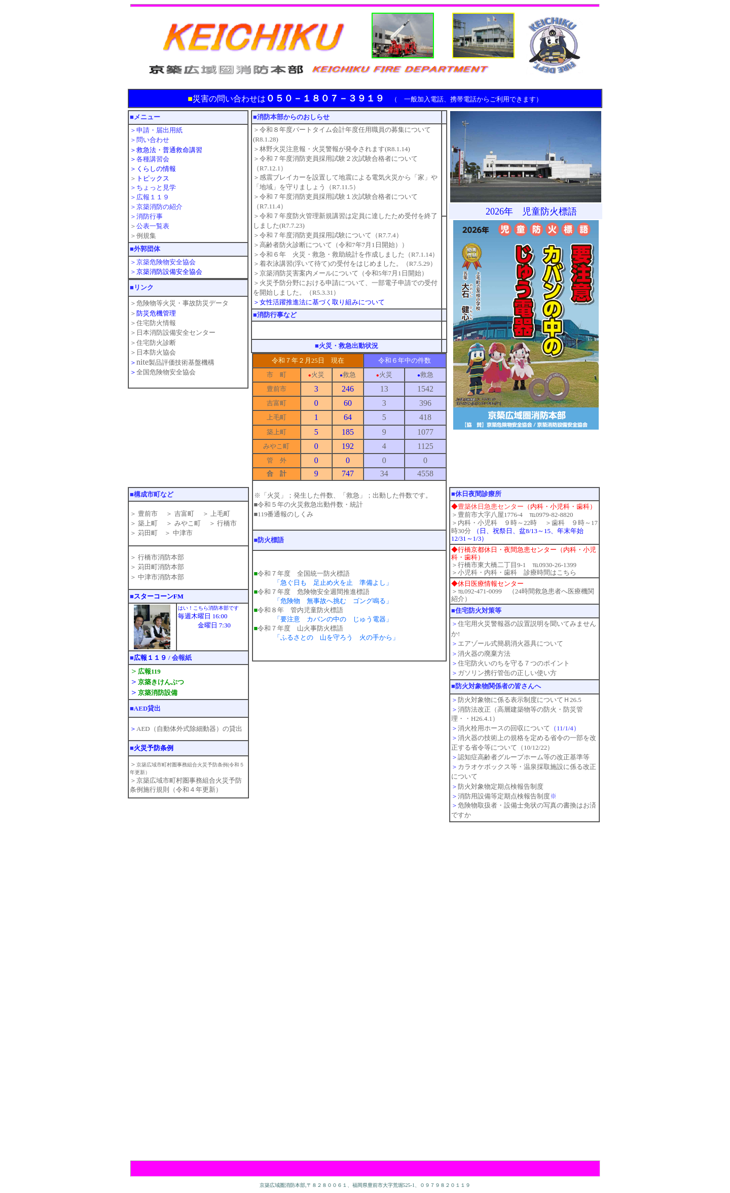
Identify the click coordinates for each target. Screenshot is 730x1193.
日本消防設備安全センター (175, 332)
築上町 (147, 523)
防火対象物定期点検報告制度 (500, 786)
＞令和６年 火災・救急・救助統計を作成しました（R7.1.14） (346, 254)
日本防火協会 (156, 352)
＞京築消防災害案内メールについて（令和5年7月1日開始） (340, 273)
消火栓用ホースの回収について (504, 728)
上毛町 (220, 513)
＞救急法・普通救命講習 (166, 150)
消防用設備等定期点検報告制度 (504, 796)
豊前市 (147, 513)
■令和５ (308, 504)
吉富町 (183, 513)
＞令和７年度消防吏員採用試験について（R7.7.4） (328, 235)
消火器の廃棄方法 (484, 653)
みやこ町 (187, 523)
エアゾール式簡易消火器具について (510, 643)
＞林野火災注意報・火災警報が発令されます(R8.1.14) (331, 149)
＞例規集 (143, 235)
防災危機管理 (156, 313)
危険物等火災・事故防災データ (182, 303)
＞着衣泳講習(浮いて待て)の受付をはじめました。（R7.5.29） (344, 263)
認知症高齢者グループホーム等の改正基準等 (524, 757)
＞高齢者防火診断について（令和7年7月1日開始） (327, 245)
